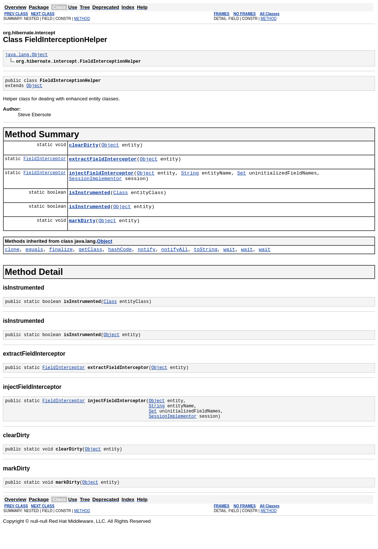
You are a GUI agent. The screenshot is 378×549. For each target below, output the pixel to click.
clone (12, 261)
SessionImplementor (95, 186)
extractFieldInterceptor (103, 164)
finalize (61, 261)
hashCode (120, 261)
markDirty (82, 231)
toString (205, 261)
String (190, 179)
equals (34, 261)
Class (120, 201)
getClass (90, 261)
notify (146, 261)
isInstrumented (89, 201)
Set (241, 179)
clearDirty (84, 149)
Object (34, 89)
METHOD (82, 19)
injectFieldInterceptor (101, 179)
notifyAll (174, 261)
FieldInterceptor (44, 164)
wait (229, 261)
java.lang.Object (26, 55)
